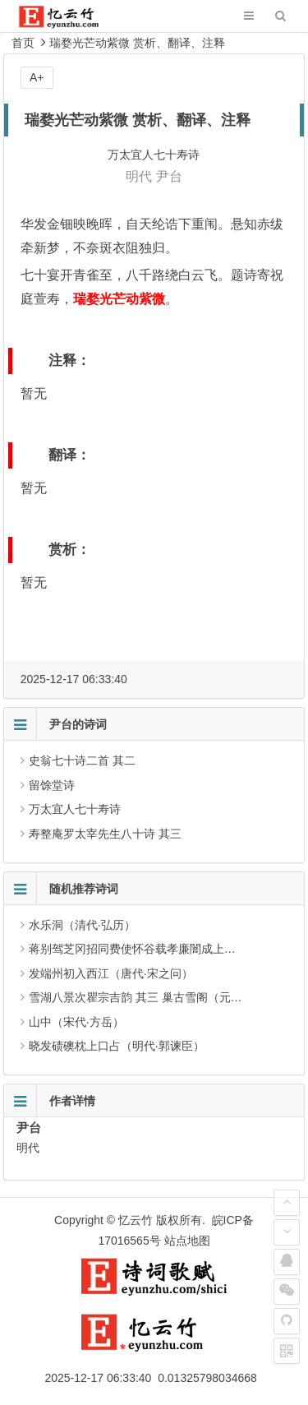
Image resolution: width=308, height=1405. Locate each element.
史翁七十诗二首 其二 (82, 760)
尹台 (169, 176)
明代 (139, 176)
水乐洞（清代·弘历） (82, 924)
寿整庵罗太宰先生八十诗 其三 (105, 833)
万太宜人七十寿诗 (75, 809)
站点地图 (187, 1240)
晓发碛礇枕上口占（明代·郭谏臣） (117, 1045)
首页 (22, 42)
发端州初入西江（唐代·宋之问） (111, 973)
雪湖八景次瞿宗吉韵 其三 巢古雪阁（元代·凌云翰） (160, 997)
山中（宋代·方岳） (76, 1021)
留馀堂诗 (52, 785)
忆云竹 (135, 1220)
